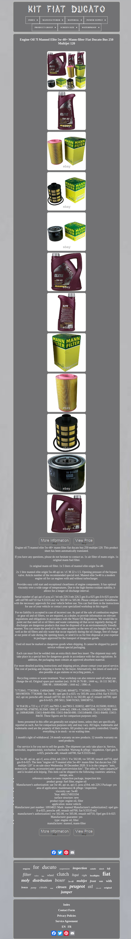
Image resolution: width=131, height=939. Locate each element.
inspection (80, 868)
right (84, 875)
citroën (43, 887)
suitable (93, 869)
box (43, 876)
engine (26, 869)
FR (69, 926)
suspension (64, 868)
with (109, 881)
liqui (75, 875)
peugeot (77, 886)
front (93, 881)
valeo (36, 876)
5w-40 (71, 881)
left (108, 868)
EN (64, 926)
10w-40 (98, 888)
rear (51, 888)
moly (25, 880)
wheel (50, 875)
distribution (42, 880)
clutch (63, 874)
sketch (101, 869)
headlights (94, 876)
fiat (106, 874)
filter (27, 874)
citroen (61, 887)
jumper (66, 892)
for (36, 867)
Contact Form (66, 910)
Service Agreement (66, 921)
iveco (24, 887)
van (101, 881)
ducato (49, 867)
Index (66, 904)
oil (90, 886)
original (108, 887)
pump (33, 887)
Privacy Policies (66, 915)
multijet (82, 881)
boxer (60, 880)
